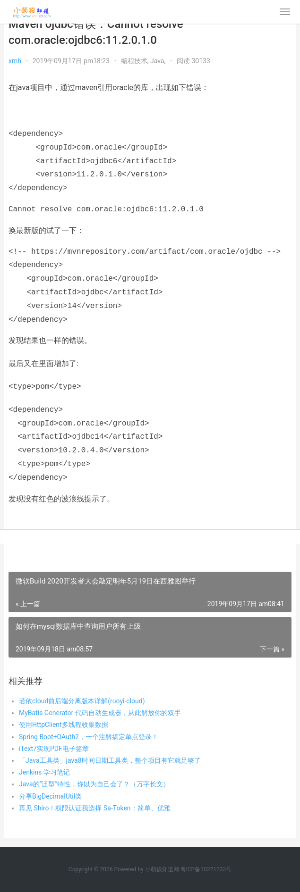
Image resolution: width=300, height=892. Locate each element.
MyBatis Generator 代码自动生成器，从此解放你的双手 (100, 713)
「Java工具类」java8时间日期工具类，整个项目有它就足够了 (110, 760)
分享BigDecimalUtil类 (50, 796)
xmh (15, 61)
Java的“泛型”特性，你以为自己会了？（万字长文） (94, 784)
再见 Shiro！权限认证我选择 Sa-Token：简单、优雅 (95, 808)
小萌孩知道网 (162, 869)
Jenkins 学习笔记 (44, 772)
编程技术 (134, 61)
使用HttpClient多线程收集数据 (63, 724)
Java (157, 61)
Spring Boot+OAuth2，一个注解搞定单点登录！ (88, 737)
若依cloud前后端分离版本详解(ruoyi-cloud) (82, 701)
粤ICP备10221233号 (206, 869)
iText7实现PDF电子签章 (54, 748)
